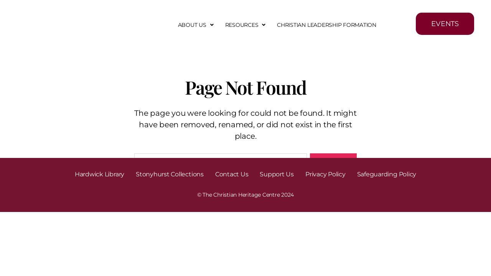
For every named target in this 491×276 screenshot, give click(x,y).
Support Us (277, 174)
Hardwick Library (99, 174)
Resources (245, 24)
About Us (196, 24)
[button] (195, 24)
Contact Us (232, 174)
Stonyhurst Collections (170, 174)
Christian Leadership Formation (326, 24)
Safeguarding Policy (386, 174)
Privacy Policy (325, 174)
